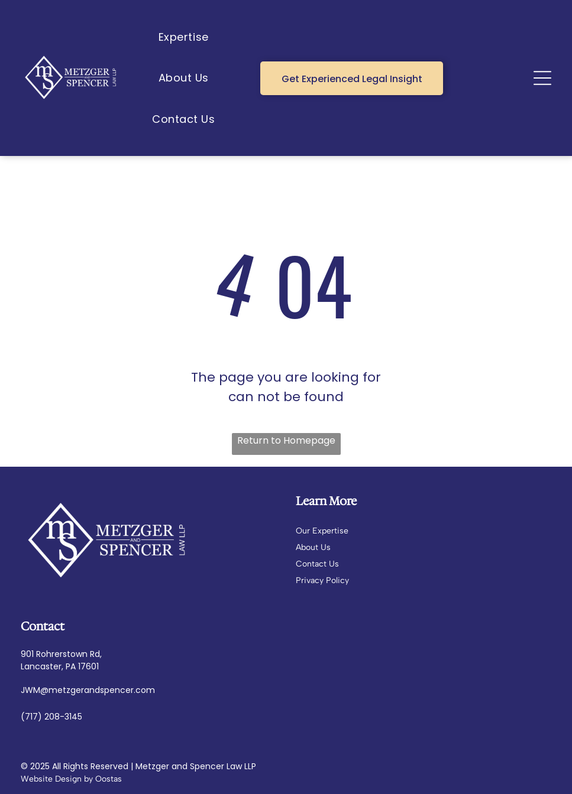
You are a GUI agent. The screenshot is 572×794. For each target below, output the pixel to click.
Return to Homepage (286, 440)
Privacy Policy (322, 580)
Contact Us (317, 564)
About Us (313, 547)
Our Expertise (322, 531)
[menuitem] (184, 37)
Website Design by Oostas (71, 779)
